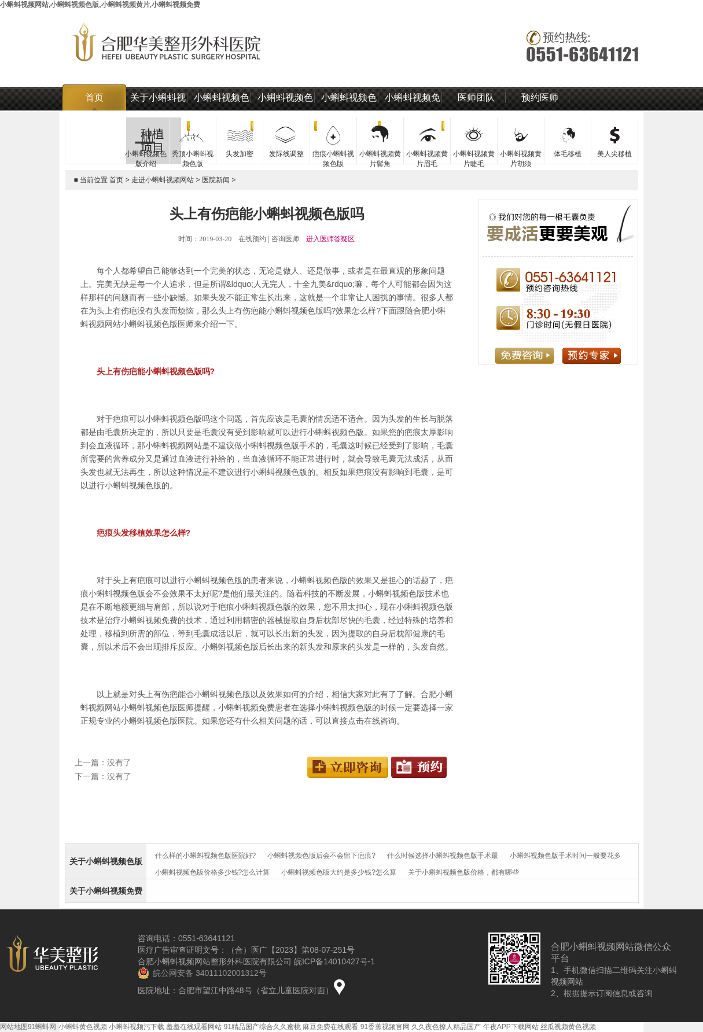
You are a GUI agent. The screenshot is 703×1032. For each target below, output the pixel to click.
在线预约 (252, 239)
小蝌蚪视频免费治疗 (412, 110)
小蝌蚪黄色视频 (82, 1027)
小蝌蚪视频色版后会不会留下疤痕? (321, 856)
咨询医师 (285, 239)
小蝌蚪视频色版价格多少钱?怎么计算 (212, 872)
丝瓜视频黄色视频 (568, 1027)
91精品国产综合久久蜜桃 (262, 1027)
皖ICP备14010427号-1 (334, 961)
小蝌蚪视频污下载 (136, 1027)
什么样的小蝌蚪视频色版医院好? (205, 856)
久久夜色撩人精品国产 (446, 1027)
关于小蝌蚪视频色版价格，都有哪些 (463, 872)
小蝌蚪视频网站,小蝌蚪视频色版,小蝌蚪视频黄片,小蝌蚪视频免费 (100, 5)
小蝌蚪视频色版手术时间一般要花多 (565, 856)
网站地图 (14, 1027)
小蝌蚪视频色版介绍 (221, 110)
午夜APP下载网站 (511, 1027)
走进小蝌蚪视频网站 (162, 180)
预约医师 (539, 97)
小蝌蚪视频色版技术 (349, 110)
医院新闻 (216, 180)
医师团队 (476, 97)
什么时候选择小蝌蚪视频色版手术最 (442, 856)
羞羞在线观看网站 (194, 1027)
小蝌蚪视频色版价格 (285, 110)
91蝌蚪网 (42, 1027)
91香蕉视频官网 (385, 1027)
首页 (94, 97)
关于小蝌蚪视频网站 (158, 110)
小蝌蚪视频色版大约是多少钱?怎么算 (338, 872)
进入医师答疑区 (330, 239)
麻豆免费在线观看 (330, 1027)
